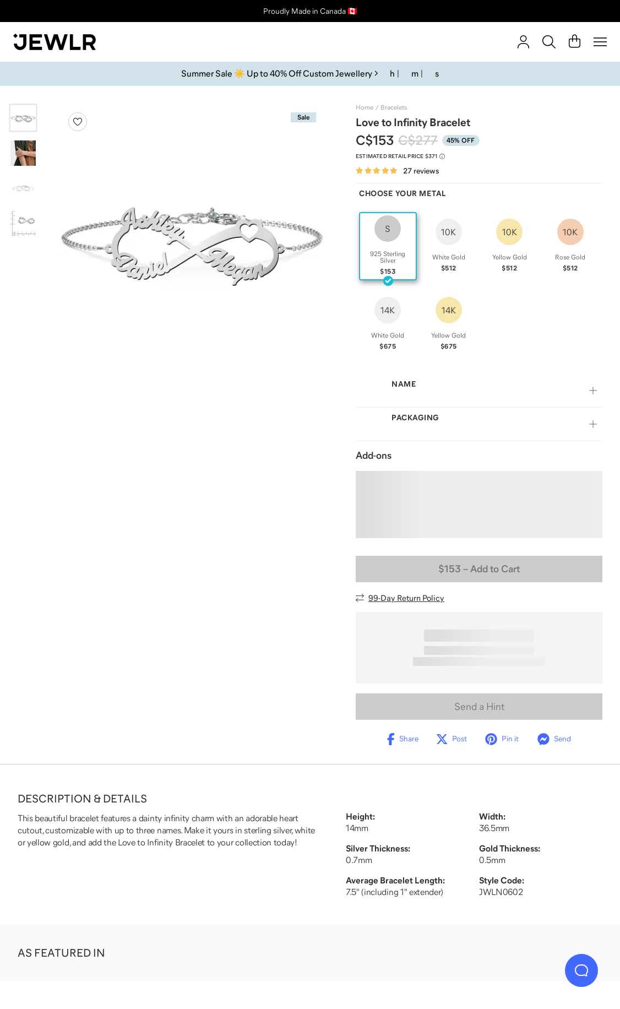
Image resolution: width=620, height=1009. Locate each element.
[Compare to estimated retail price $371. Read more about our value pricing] (400, 156)
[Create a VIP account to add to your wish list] (77, 121)
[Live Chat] (581, 970)
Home (364, 107)
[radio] (388, 246)
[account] (523, 41)
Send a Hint (479, 707)
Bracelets (393, 107)
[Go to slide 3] (23, 188)
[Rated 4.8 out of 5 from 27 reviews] (397, 171)
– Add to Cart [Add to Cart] (479, 568)
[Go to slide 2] (23, 153)
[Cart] (574, 41)
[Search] (549, 41)
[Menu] (600, 41)
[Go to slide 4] (23, 223)
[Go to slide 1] (23, 118)
